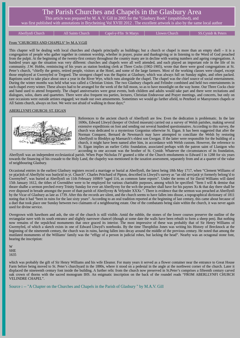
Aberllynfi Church (31, 33)
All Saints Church (76, 33)
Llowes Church (167, 33)
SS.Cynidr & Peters (212, 33)
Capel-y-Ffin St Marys (122, 33)
